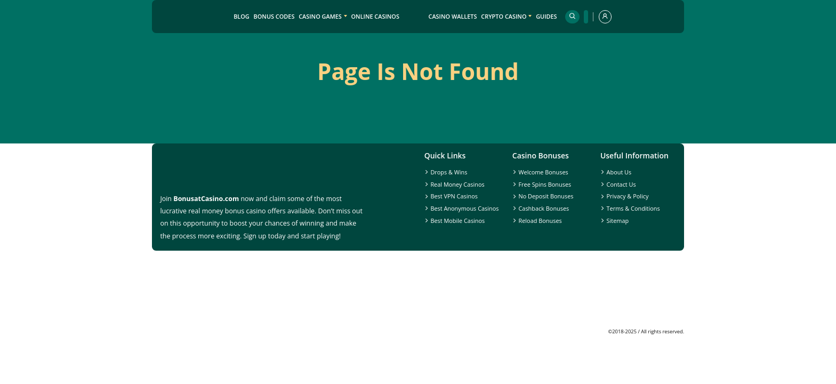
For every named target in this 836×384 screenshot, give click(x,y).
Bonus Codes (274, 16)
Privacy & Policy (628, 196)
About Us (619, 172)
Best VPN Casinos (454, 196)
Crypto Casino (503, 16)
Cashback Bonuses (543, 208)
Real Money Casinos (457, 184)
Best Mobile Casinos (457, 221)
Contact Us (621, 184)
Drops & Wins (448, 172)
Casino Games (320, 16)
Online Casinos (375, 16)
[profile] (605, 16)
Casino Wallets (452, 16)
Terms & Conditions (633, 208)
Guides (546, 16)
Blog (242, 16)
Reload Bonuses (539, 221)
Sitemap (618, 221)
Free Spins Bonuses (544, 184)
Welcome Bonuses (543, 172)
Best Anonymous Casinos (464, 208)
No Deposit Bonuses (545, 196)
